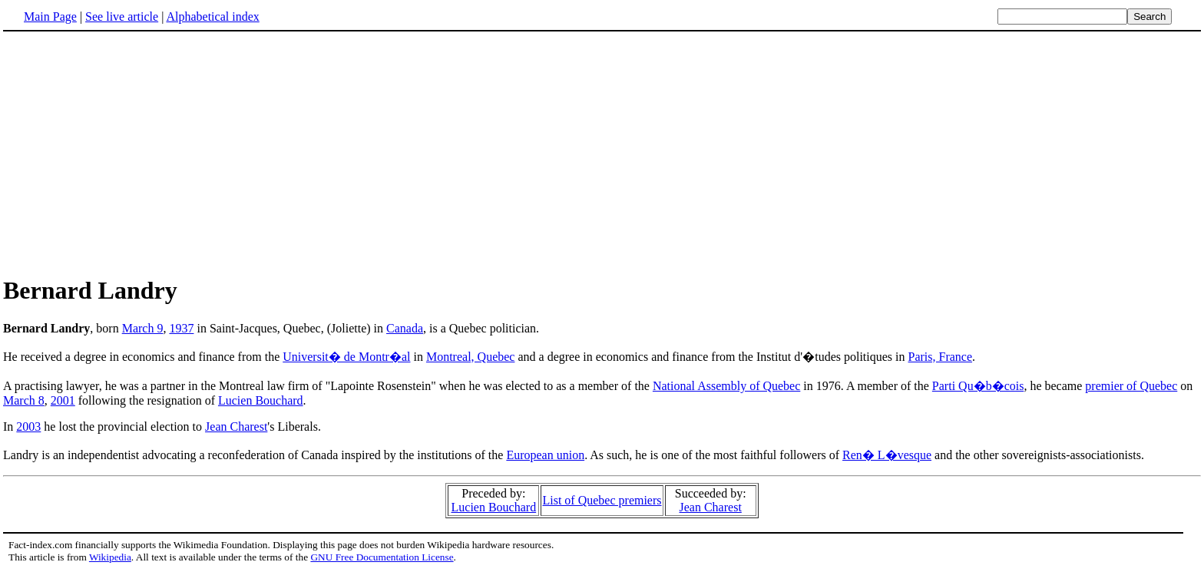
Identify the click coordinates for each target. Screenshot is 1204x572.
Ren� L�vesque (886, 454)
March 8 (24, 400)
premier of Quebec (1131, 385)
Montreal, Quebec (470, 356)
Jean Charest (236, 426)
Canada (404, 328)
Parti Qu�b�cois (978, 385)
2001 (63, 400)
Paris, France (940, 356)
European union (545, 454)
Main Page (50, 16)
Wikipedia (110, 557)
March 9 (143, 328)
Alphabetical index (212, 16)
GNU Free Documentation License (381, 557)
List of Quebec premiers (601, 500)
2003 (28, 426)
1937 (181, 328)
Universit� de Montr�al (346, 356)
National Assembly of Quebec (726, 385)
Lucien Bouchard (260, 400)
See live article (121, 16)
